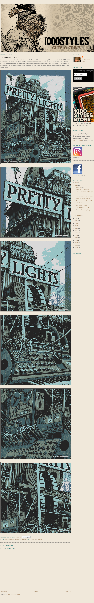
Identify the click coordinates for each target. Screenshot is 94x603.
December (79, 187)
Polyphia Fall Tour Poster (82, 189)
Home (36, 591)
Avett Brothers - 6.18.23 (82, 207)
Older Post (68, 591)
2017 (76, 230)
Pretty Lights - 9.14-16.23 (83, 198)
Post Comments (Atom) (14, 594)
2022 (76, 218)
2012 (76, 242)
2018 (76, 228)
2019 (76, 225)
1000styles (87, 57)
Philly (31, 539)
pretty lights (37, 539)
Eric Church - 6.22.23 (81, 205)
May (77, 213)
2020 (76, 223)
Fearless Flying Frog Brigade (84, 210)
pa (19, 539)
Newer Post (3, 591)
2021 (76, 221)
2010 (76, 247)
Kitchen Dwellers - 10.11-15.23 (84, 196)
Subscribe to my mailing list (84, 71)
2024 (76, 182)
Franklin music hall (11, 539)
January (78, 215)
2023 (76, 185)
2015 (76, 235)
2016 (76, 233)
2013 (76, 240)
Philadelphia (24, 539)
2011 (76, 245)
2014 (76, 237)
